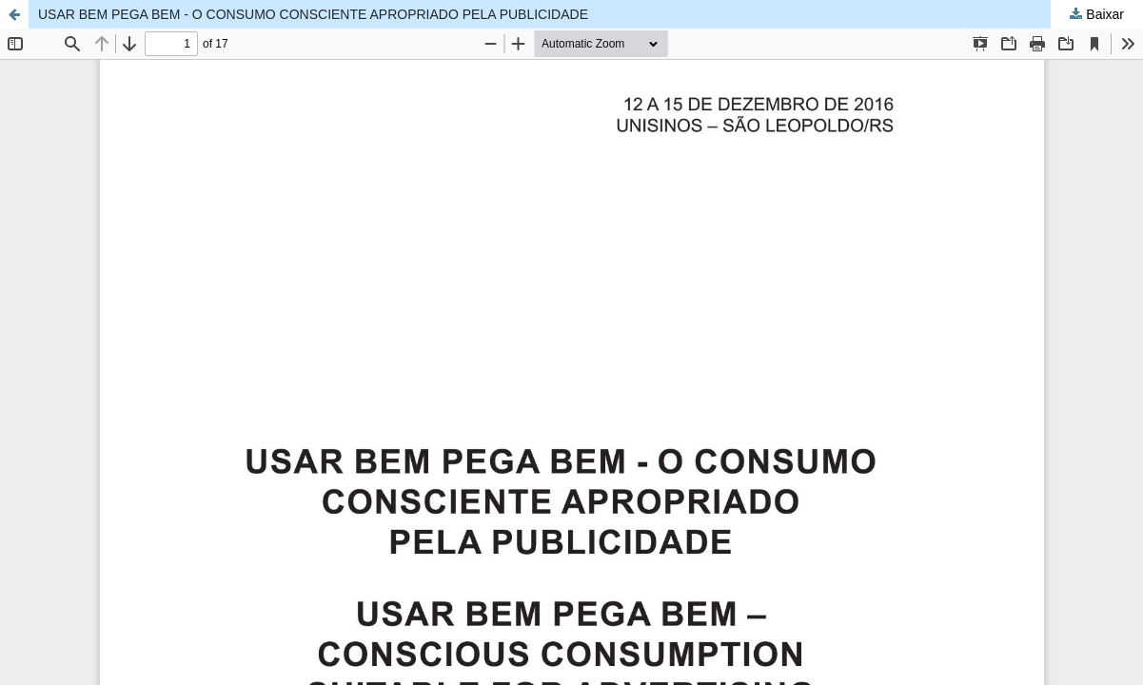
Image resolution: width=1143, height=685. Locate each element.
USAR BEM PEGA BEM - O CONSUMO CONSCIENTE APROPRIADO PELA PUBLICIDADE (313, 14)
